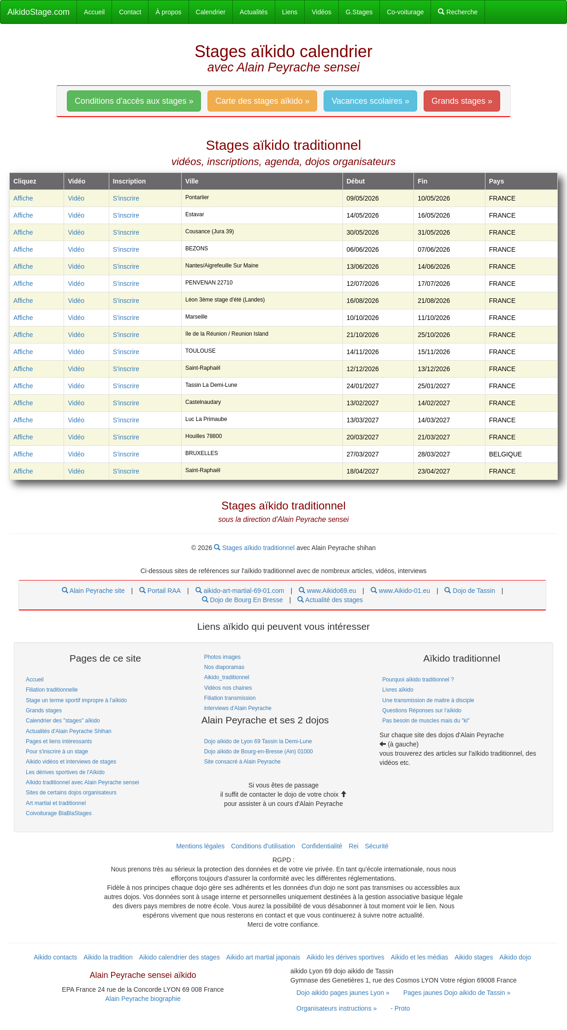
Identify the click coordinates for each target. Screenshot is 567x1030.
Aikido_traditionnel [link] (226, 677)
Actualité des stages (330, 600)
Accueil (94, 12)
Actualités (254, 12)
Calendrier (211, 12)
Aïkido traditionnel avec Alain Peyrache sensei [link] (82, 782)
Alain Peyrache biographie (142, 998)
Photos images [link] (222, 657)
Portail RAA (160, 590)
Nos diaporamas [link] (224, 667)
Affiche (23, 198)
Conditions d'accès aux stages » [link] (134, 101)
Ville (192, 181)
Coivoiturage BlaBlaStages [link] (59, 813)
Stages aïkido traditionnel (255, 547)
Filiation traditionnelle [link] (52, 690)
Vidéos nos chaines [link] (228, 688)
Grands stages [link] (44, 710)
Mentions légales (200, 846)
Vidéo (76, 198)
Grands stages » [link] (461, 101)
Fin (422, 181)
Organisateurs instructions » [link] (336, 1008)
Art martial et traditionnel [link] (56, 803)
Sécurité (376, 846)
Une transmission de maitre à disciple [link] (428, 700)
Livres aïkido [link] (397, 690)
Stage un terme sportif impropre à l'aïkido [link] (76, 700)
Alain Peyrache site (93, 590)
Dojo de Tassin (469, 590)
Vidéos (321, 12)
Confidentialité (322, 846)
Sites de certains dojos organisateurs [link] (71, 792)
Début (356, 181)
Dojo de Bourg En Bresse (242, 600)
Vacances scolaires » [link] (370, 101)
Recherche (458, 12)
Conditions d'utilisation (263, 846)
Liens (289, 12)
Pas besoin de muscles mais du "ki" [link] (425, 720)
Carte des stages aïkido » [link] (262, 101)
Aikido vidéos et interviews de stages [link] (71, 761)
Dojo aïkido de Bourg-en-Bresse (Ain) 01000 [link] (258, 751)
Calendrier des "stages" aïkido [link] (63, 720)
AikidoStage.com (38, 12)
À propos (168, 12)
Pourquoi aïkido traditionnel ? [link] (418, 679)
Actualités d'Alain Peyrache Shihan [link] (69, 731)
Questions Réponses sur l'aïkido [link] (421, 710)
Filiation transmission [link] (230, 698)
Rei (354, 846)
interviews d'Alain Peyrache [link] (238, 708)
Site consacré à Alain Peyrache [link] (242, 761)
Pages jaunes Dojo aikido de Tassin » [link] (456, 992)
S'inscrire (126, 198)
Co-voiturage (405, 12)
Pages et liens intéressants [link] (59, 741)
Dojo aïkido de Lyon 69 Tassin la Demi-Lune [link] (258, 741)
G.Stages (359, 12)
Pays (496, 181)
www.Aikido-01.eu (400, 590)
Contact (130, 12)
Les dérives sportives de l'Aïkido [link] (65, 772)
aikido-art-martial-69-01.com (239, 590)
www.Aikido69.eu (327, 590)
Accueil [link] (35, 679)
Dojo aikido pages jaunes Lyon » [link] (343, 992)
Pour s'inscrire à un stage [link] (57, 751)
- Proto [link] (400, 1008)
